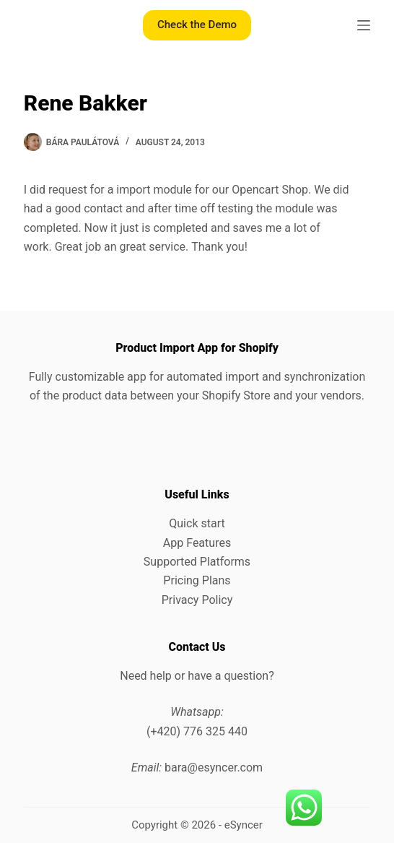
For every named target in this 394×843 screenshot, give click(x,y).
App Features (197, 543)
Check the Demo (197, 24)
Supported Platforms (197, 562)
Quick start (196, 523)
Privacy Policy (197, 600)
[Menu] (363, 25)
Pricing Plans (196, 580)
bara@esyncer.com (214, 767)
